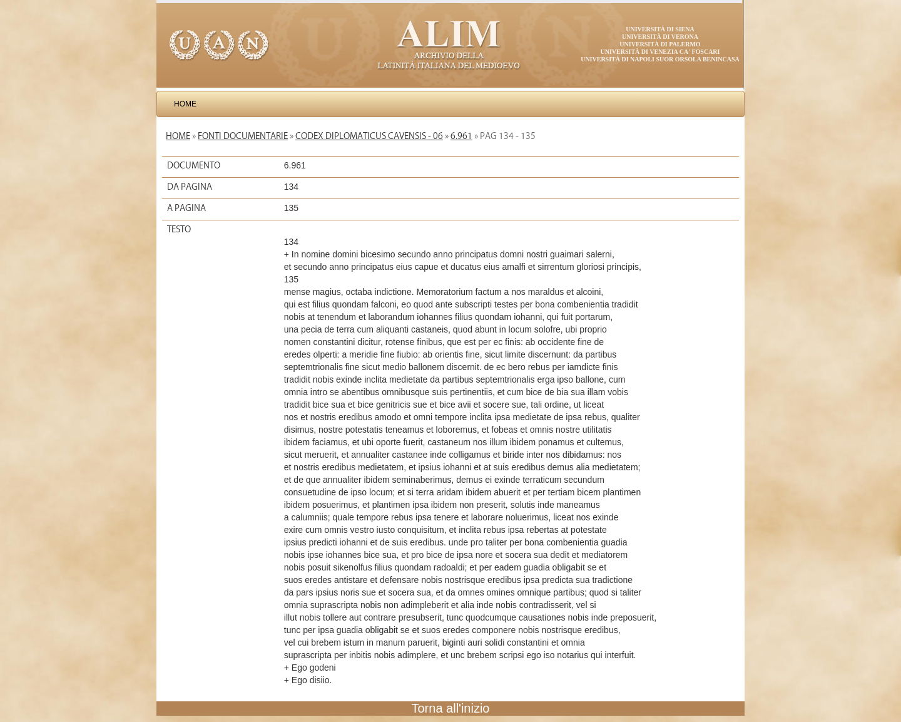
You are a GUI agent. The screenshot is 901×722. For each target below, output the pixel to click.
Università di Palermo (659, 44)
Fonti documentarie (243, 136)
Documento (193, 165)
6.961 (461, 136)
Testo (179, 229)
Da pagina (189, 186)
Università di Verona (660, 36)
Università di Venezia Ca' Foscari (660, 51)
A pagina (186, 208)
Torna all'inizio (451, 708)
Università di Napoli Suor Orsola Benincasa (660, 59)
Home (185, 104)
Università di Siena (660, 29)
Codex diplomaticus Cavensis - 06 (369, 136)
